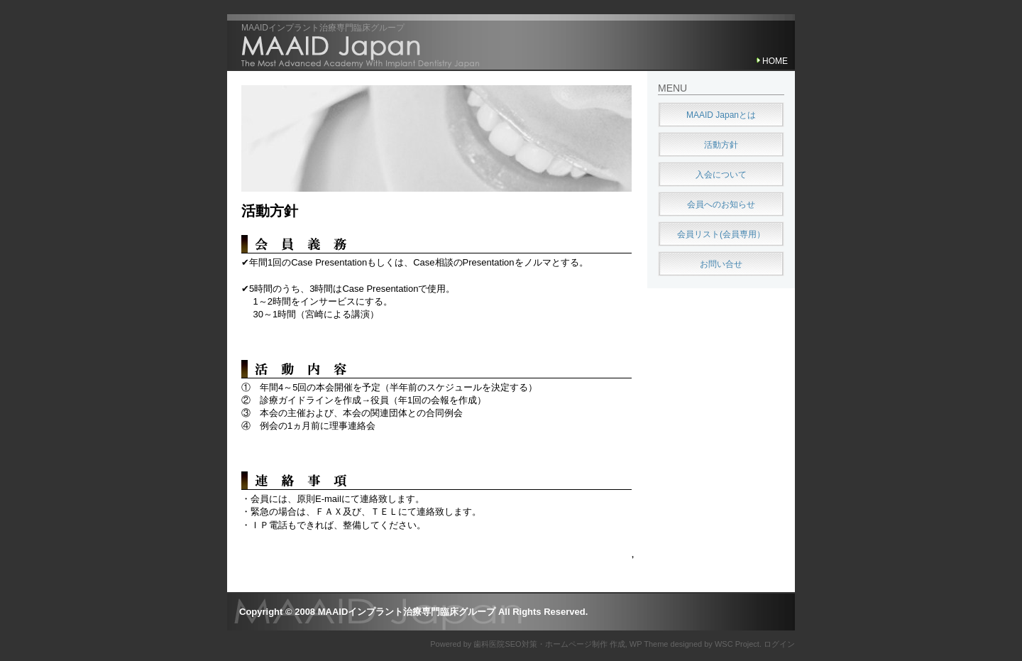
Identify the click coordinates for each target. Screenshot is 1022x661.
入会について (721, 175)
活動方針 (269, 211)
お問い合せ (721, 264)
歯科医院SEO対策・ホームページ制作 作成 (549, 644)
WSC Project (737, 644)
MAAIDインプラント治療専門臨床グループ (323, 28)
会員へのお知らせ (721, 204)
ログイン (779, 644)
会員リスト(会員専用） (721, 234)
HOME (775, 61)
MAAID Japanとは (721, 115)
